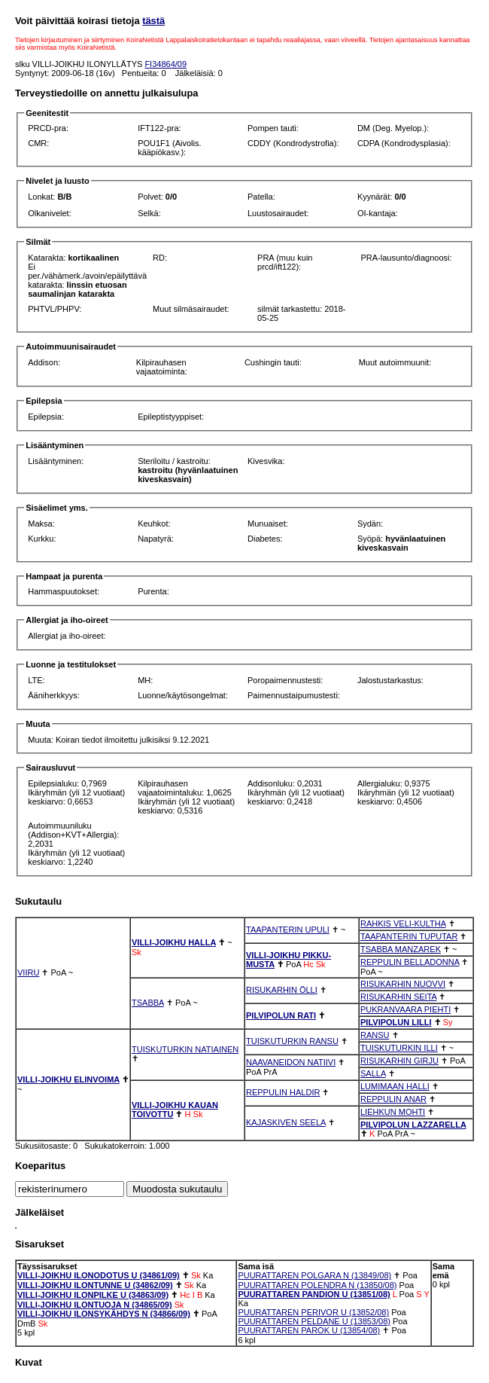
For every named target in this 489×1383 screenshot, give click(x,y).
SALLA (373, 1073)
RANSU (375, 1035)
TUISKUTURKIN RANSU (292, 1041)
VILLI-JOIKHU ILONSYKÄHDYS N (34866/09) (103, 1313)
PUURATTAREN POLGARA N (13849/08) (314, 1275)
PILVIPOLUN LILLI (396, 1022)
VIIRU (28, 972)
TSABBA (148, 1002)
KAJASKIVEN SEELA (286, 1122)
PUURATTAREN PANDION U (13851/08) (314, 1294)
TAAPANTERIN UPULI (288, 929)
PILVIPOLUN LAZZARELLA (413, 1124)
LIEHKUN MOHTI (392, 1111)
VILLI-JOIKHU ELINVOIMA (68, 1079)
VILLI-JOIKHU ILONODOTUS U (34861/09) (98, 1275)
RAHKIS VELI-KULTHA (403, 923)
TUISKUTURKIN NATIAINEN (185, 1049)
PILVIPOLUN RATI (281, 1015)
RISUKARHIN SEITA (398, 996)
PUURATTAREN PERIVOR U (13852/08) (313, 1312)
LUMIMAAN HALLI (395, 1086)
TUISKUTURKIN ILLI (399, 1047)
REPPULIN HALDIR (283, 1092)
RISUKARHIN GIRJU (399, 1060)
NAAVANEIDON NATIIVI (291, 1062)
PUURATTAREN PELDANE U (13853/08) (314, 1321)
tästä (153, 20)
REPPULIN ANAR (393, 1099)
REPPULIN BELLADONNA (409, 961)
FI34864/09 (165, 64)
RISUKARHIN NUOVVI (402, 983)
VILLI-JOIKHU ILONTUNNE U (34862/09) (95, 1285)
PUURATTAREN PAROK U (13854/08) (309, 1330)
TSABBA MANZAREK (400, 949)
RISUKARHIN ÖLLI (281, 989)
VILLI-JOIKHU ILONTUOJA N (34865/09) (94, 1304)
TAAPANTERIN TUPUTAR (408, 936)
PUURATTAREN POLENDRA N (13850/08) (317, 1285)
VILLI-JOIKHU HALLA (174, 942)
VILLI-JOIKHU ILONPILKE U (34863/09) (93, 1294)
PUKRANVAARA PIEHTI (405, 1009)
